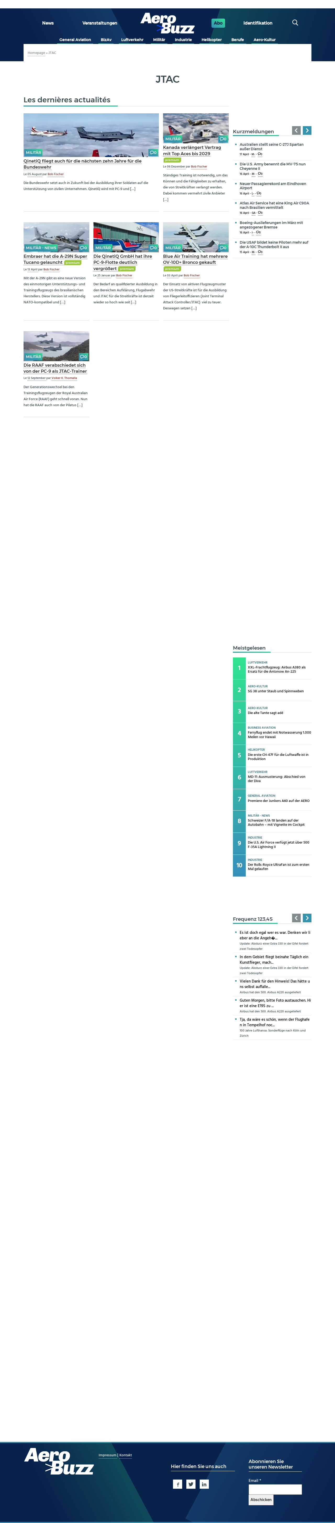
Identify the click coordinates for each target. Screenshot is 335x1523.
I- (253, 233)
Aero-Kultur (265, 39)
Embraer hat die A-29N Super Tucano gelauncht (55, 259)
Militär (159, 39)
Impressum (108, 1455)
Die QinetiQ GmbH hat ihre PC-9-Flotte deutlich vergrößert (122, 262)
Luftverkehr (132, 39)
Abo (218, 23)
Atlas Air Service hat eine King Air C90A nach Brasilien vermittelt (274, 205)
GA (253, 213)
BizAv (106, 39)
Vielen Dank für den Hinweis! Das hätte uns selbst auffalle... (275, 984)
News (48, 23)
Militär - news (41, 248)
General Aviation (75, 39)
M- (253, 154)
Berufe (237, 39)
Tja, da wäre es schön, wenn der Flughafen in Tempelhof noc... (275, 1022)
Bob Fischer (56, 174)
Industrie (183, 39)
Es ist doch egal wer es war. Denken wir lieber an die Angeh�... (275, 935)
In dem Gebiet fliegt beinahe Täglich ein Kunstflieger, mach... (274, 960)
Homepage (36, 53)
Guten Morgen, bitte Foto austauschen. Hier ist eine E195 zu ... (275, 1003)
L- (253, 194)
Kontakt (125, 1455)
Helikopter (212, 39)
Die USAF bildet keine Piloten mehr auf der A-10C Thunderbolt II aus (274, 244)
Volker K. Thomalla (64, 378)
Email (255, 1480)
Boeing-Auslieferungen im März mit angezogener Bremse (271, 225)
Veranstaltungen (99, 23)
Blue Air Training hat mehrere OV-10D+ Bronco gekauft (195, 259)
